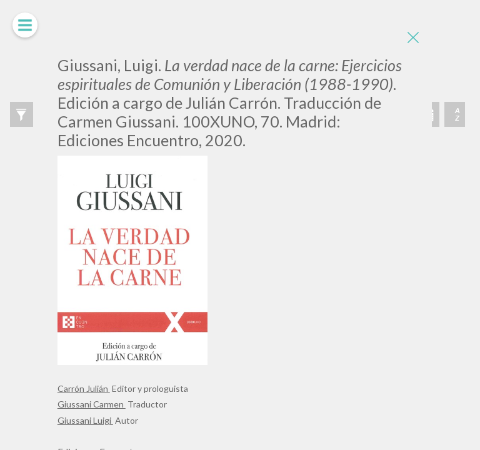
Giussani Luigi (85, 420)
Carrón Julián (84, 388)
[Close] (413, 37)
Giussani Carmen (92, 404)
